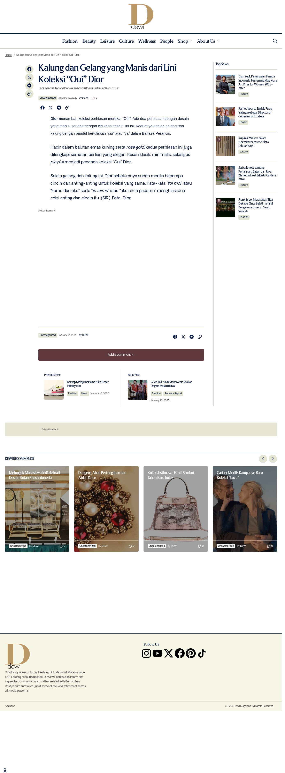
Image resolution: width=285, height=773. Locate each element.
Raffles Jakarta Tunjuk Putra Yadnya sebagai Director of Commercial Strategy (255, 112)
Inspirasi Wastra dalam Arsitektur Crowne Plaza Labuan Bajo (253, 142)
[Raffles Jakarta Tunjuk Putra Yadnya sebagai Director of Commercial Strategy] (225, 116)
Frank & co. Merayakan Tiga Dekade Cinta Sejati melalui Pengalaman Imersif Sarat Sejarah (255, 206)
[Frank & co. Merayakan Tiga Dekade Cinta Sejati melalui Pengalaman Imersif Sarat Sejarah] (225, 207)
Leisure (244, 151)
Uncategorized (48, 97)
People (243, 122)
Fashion (75, 393)
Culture (244, 94)
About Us (10, 706)
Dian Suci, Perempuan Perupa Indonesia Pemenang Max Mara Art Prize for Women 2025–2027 (257, 82)
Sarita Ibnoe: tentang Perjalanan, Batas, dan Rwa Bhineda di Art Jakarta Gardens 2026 (257, 174)
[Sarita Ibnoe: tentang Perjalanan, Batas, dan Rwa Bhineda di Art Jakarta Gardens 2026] (225, 175)
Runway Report (174, 393)
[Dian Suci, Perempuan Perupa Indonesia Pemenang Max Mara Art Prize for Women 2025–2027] (225, 84)
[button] (275, 41)
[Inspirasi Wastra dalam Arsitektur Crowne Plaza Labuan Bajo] (225, 146)
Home (8, 55)
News (87, 393)
